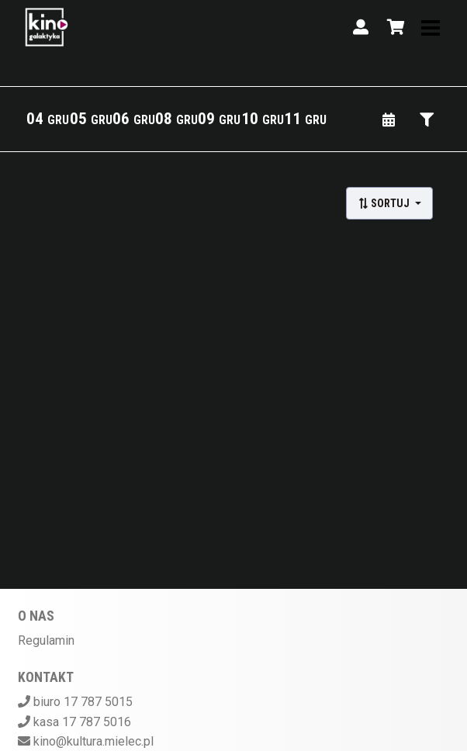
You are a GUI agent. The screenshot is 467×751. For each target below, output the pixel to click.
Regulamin (46, 640)
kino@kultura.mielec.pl (93, 741)
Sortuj (385, 203)
